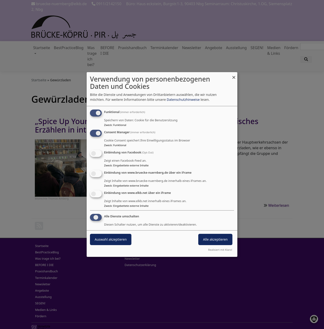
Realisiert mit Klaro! (220, 249)
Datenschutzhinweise (183, 99)
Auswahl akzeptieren (111, 239)
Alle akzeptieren (215, 239)
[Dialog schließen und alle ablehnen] (233, 75)
